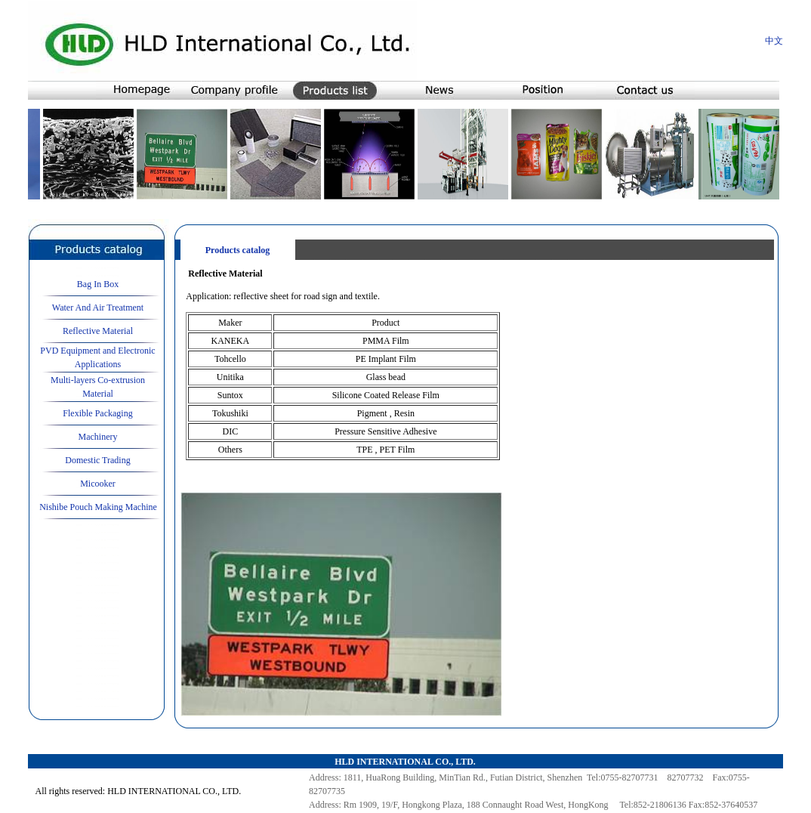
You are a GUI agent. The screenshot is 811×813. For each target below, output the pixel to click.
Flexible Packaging (97, 413)
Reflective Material (98, 331)
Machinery (98, 436)
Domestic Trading (97, 460)
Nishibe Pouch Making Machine (98, 507)
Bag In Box (98, 284)
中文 (774, 41)
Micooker (98, 483)
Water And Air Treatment (97, 307)
